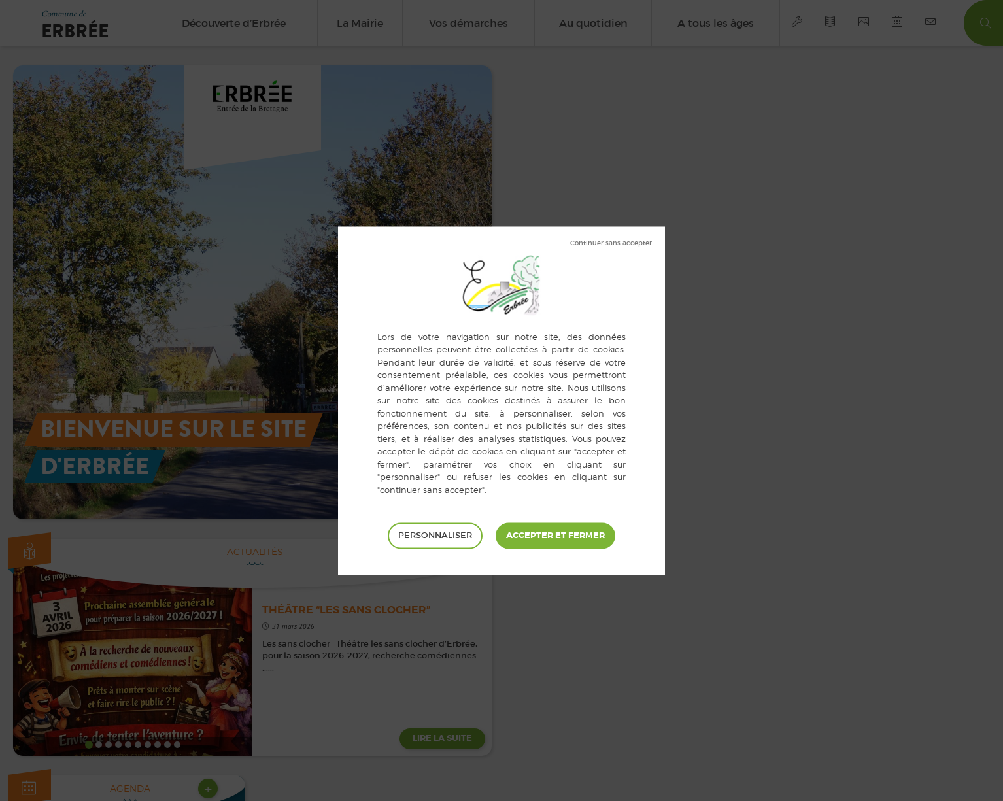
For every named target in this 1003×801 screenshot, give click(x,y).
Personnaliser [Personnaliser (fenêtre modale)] (435, 535)
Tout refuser (611, 243)
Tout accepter (555, 535)
